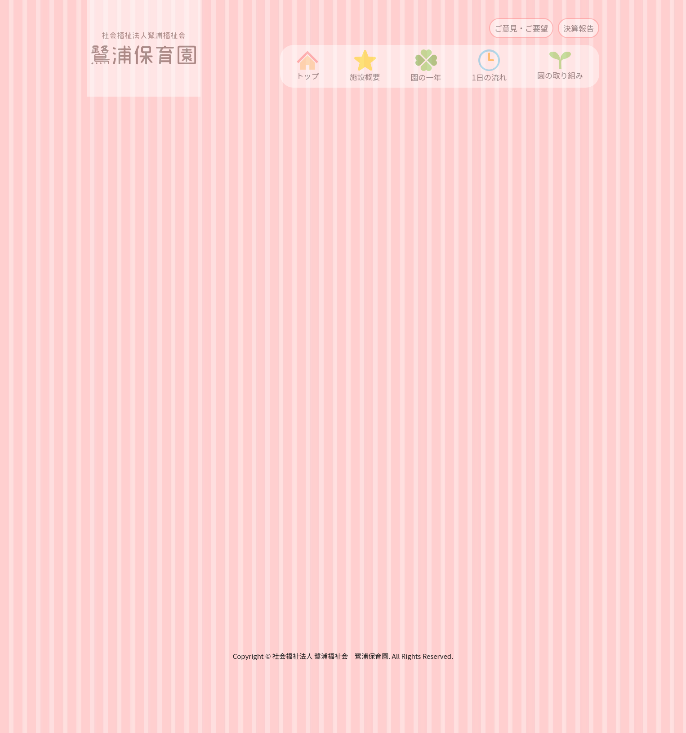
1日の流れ (489, 66)
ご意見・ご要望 (521, 28)
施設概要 (365, 66)
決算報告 (578, 28)
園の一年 (426, 66)
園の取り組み (560, 66)
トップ (307, 66)
